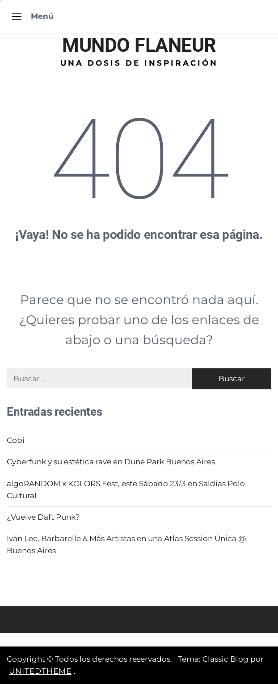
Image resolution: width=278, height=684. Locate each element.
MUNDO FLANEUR (138, 45)
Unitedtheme (40, 671)
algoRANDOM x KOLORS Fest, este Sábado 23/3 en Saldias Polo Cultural (126, 489)
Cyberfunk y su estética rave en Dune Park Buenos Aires (111, 461)
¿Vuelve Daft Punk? (43, 517)
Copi (16, 440)
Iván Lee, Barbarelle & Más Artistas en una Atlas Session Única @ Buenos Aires (126, 544)
